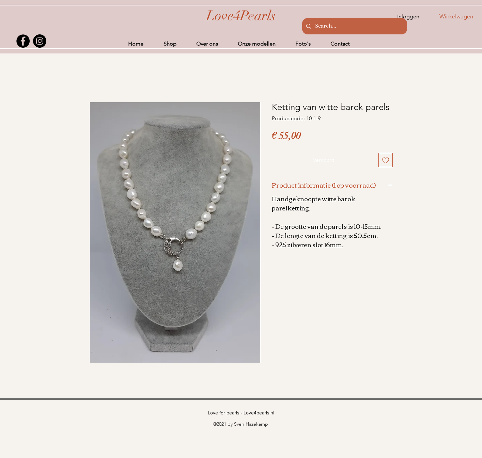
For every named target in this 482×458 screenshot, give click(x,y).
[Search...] (354, 26)
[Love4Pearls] (241, 15)
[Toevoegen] (385, 160)
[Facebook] (23, 41)
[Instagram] (39, 41)
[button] (460, 16)
